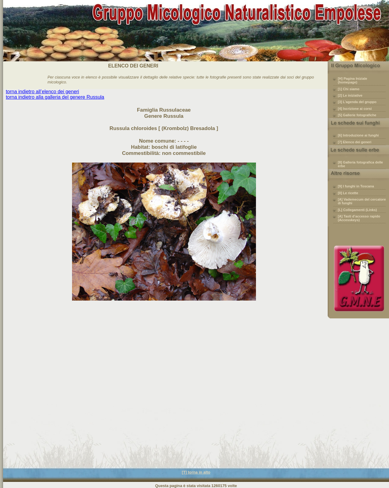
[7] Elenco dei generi (354, 142)
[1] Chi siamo (348, 89)
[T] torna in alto (196, 472)
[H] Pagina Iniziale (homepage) (352, 80)
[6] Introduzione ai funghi (358, 135)
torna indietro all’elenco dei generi (42, 91)
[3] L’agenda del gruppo (357, 102)
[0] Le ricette (348, 193)
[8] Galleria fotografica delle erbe (360, 164)
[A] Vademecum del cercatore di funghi (362, 201)
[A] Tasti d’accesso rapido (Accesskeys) (359, 218)
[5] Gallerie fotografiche (357, 115)
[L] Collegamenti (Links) (357, 210)
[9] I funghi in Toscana (356, 186)
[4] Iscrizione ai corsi (355, 108)
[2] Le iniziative (350, 95)
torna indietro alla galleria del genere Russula (55, 97)
